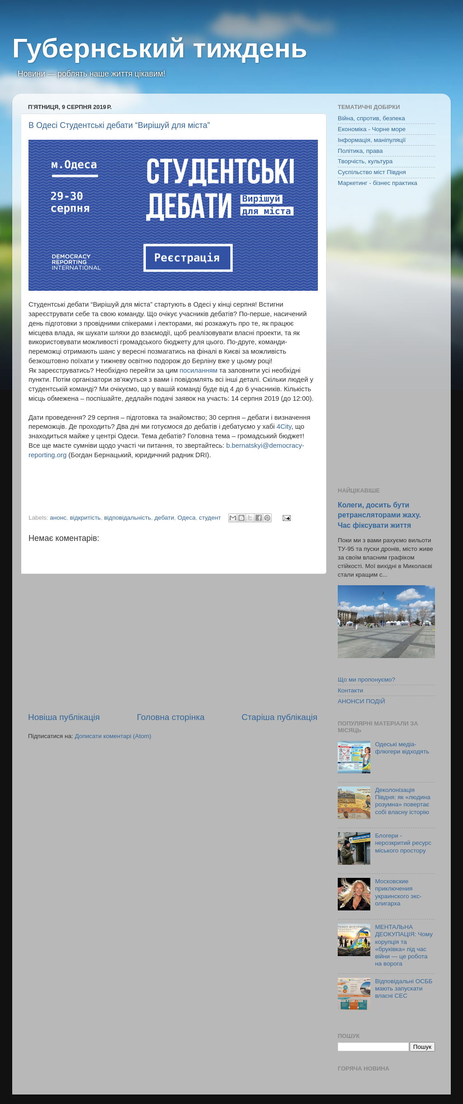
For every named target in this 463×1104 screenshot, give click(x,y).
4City (284, 426)
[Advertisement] (173, 642)
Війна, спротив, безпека (371, 118)
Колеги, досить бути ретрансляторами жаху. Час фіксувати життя (379, 515)
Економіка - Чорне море (372, 129)
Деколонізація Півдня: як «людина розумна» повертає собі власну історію (402, 801)
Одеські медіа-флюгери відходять (402, 748)
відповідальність (127, 517)
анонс (58, 517)
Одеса (187, 517)
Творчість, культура (365, 161)
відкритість (85, 517)
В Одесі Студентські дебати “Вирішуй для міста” (119, 125)
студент (210, 517)
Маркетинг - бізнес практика (377, 183)
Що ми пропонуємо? (366, 679)
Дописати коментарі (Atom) (113, 736)
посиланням (198, 370)
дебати (164, 517)
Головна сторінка (171, 717)
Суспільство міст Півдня (372, 172)
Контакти (350, 690)
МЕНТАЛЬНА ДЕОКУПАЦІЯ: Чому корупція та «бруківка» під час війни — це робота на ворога (404, 945)
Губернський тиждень (159, 48)
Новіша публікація (64, 717)
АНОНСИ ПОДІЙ (361, 701)
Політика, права (360, 150)
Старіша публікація (279, 717)
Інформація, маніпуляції (372, 140)
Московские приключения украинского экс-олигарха (398, 892)
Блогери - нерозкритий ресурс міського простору (403, 842)
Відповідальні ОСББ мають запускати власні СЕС (403, 988)
